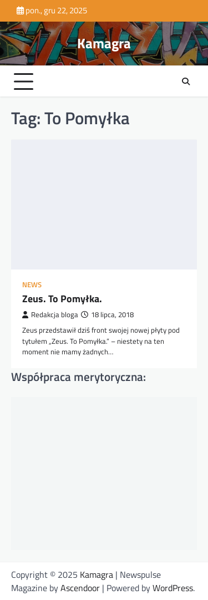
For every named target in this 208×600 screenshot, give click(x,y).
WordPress (173, 587)
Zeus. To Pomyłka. (62, 298)
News (32, 285)
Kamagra (104, 43)
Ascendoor (80, 587)
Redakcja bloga (50, 314)
